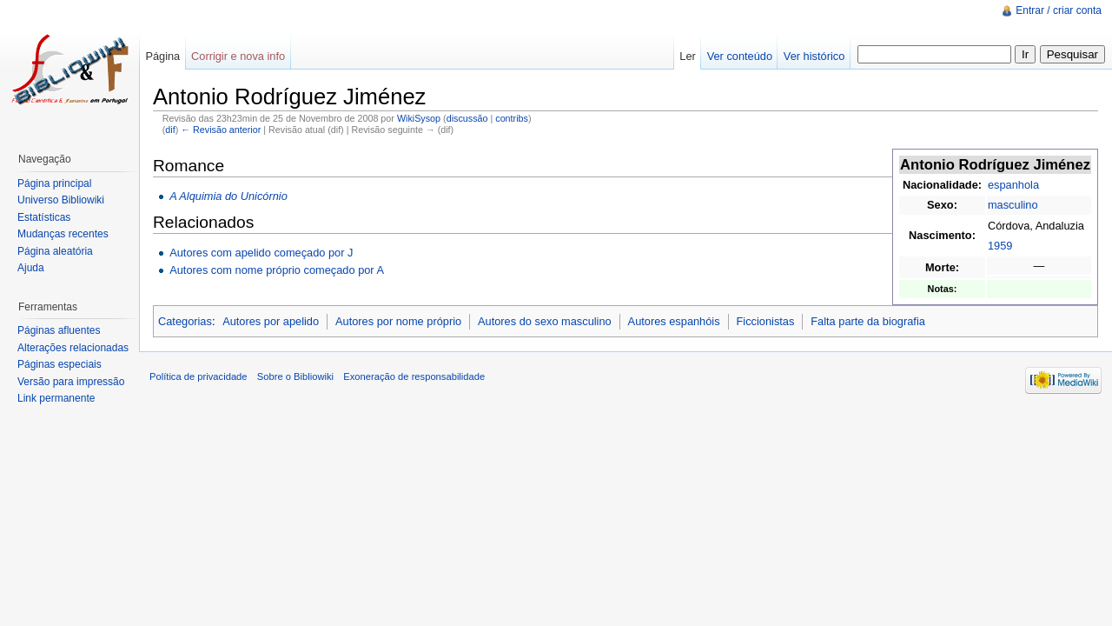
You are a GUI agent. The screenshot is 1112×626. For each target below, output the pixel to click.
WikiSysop (418, 118)
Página (162, 56)
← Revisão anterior (221, 129)
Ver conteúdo (739, 56)
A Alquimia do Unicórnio (228, 196)
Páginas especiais (59, 364)
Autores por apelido (270, 321)
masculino (1013, 204)
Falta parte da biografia (868, 321)
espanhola (1013, 184)
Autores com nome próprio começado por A (276, 269)
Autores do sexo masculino (545, 321)
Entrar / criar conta (1059, 10)
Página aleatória (55, 251)
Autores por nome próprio (398, 321)
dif (170, 129)
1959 (1000, 245)
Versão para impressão (70, 382)
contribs (511, 118)
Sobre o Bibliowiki (295, 376)
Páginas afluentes (58, 330)
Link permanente (56, 398)
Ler (687, 56)
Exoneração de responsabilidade (414, 376)
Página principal (54, 183)
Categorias (185, 321)
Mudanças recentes (63, 234)
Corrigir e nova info (238, 56)
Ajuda (30, 268)
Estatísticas (43, 217)
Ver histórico (814, 56)
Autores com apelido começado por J (261, 252)
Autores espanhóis (674, 321)
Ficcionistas (766, 321)
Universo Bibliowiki (60, 200)
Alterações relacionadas (73, 348)
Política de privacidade (198, 376)
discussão (467, 118)
